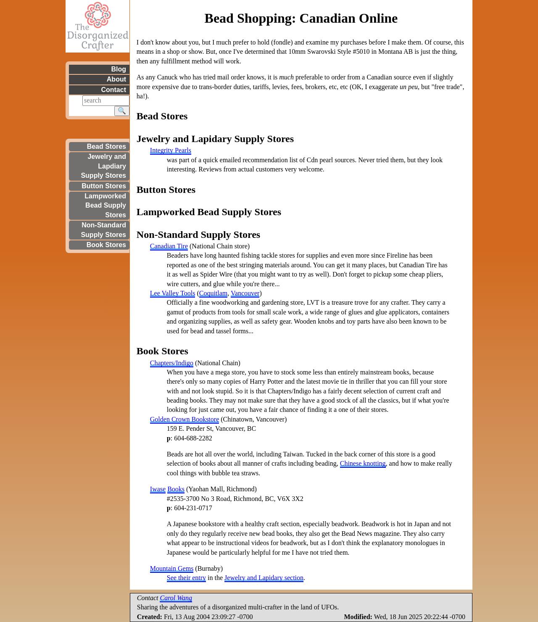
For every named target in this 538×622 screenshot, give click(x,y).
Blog (118, 69)
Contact (113, 89)
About (116, 79)
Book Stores (106, 244)
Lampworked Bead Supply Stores (105, 205)
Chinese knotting (363, 463)
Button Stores (104, 186)
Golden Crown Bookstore (184, 419)
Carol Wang (176, 597)
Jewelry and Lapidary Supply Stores (215, 138)
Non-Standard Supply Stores (103, 229)
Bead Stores (106, 146)
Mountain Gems (172, 568)
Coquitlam (213, 293)
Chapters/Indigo (171, 362)
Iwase (158, 489)
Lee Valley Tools (172, 293)
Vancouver (245, 293)
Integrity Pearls (170, 150)
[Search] (105, 100)
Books (176, 489)
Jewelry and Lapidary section (263, 577)
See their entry (186, 577)
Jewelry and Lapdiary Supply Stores (103, 166)
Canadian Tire (169, 246)
